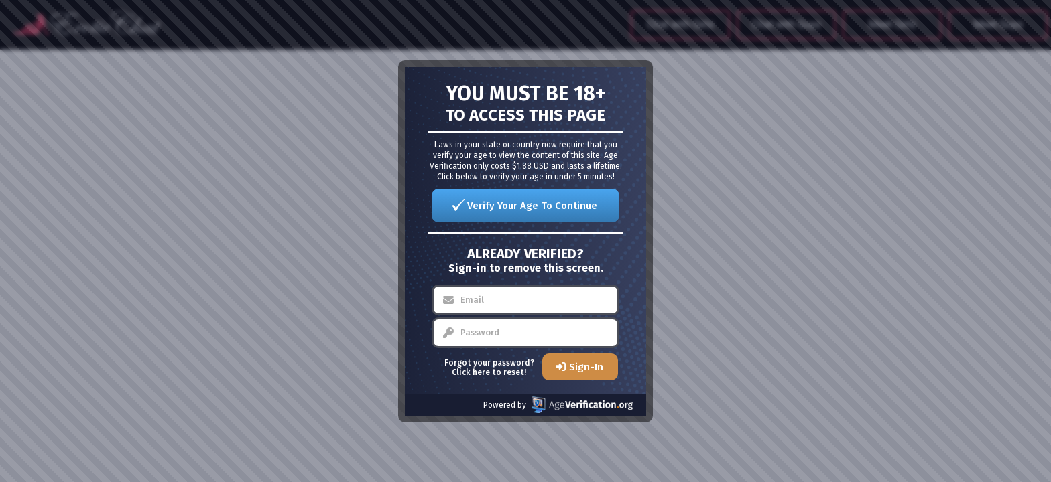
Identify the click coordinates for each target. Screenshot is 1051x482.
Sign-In (586, 367)
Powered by (558, 404)
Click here (471, 372)
